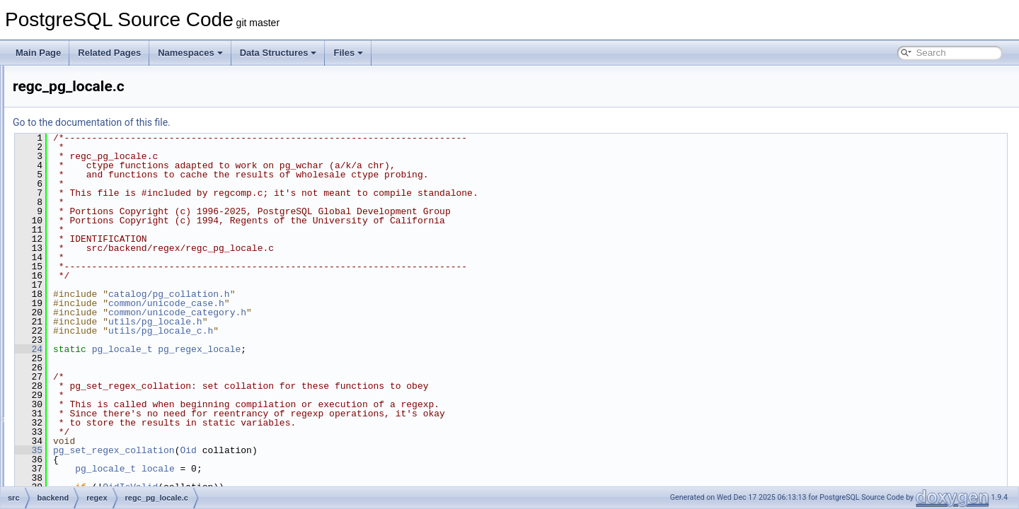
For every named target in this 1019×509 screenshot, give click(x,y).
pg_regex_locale (376, 349)
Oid (365, 450)
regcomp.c (100, 298)
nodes (81, 96)
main (78, 81)
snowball (86, 438)
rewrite (82, 423)
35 (205, 450)
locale (335, 468)
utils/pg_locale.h (332, 321)
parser (81, 127)
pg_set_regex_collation (291, 450)
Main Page (38, 52)
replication (88, 407)
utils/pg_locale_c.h (337, 330)
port (76, 158)
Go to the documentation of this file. (268, 122)
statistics (85, 454)
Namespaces (190, 52)
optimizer (86, 112)
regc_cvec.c (103, 221)
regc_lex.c (100, 236)
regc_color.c (104, 205)
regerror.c (99, 329)
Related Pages (109, 52)
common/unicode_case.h (343, 303)
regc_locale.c (106, 252)
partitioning (90, 143)
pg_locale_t (299, 349)
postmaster (90, 174)
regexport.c (102, 360)
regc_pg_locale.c (113, 283)
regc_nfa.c (100, 267)
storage (83, 469)
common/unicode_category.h (354, 312)
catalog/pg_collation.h (346, 294)
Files (348, 52)
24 (205, 349)
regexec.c (99, 345)
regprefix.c (100, 392)
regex (80, 189)
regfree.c (97, 376)
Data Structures (278, 52)
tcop (77, 485)
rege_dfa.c (101, 314)
